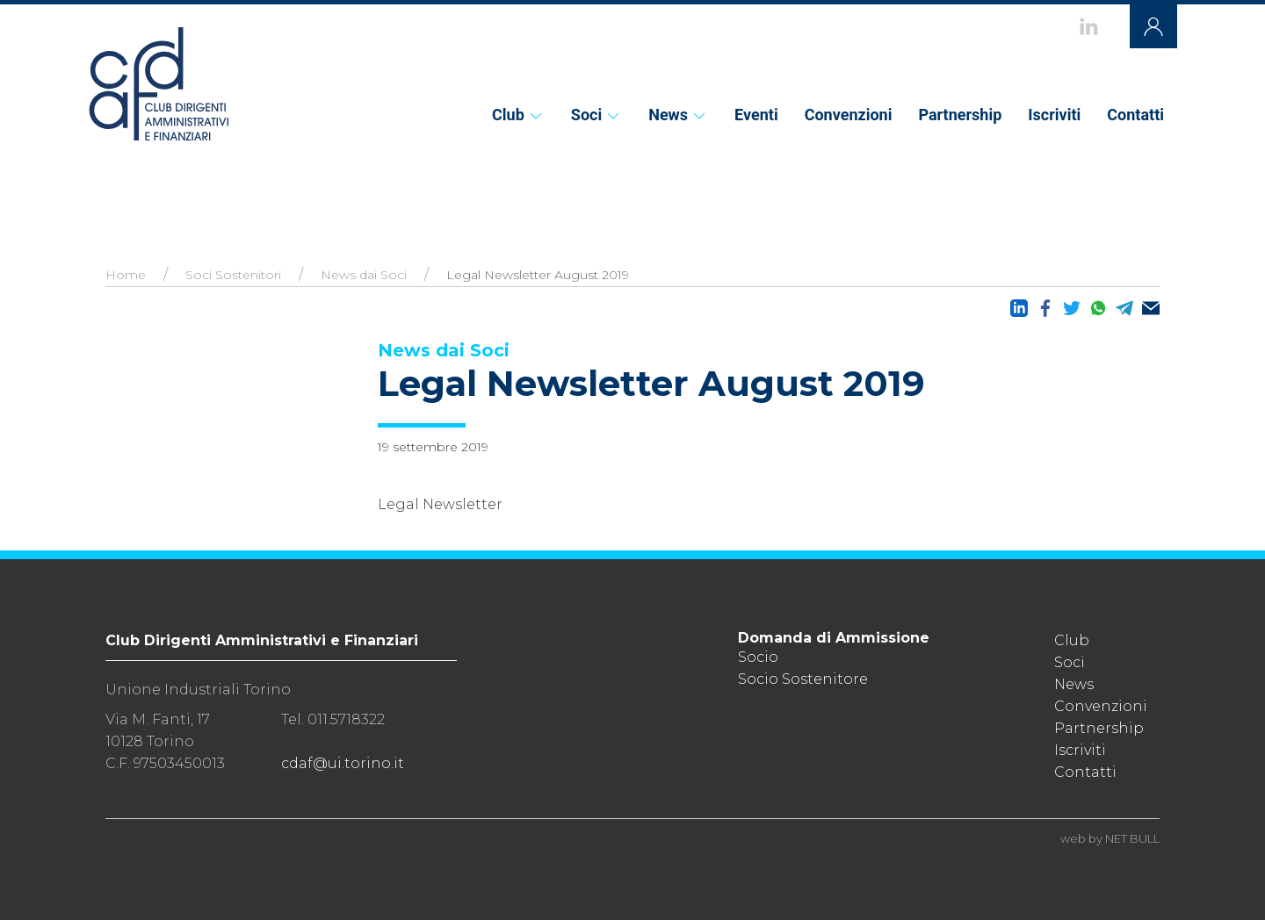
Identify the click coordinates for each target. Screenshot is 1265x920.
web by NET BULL (1110, 838)
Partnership (959, 114)
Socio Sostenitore (803, 679)
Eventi (756, 114)
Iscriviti (1054, 114)
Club (518, 114)
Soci (596, 114)
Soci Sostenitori (233, 275)
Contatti (1135, 114)
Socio (758, 657)
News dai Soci (364, 275)
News (678, 114)
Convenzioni (849, 114)
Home (125, 275)
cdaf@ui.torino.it (342, 763)
